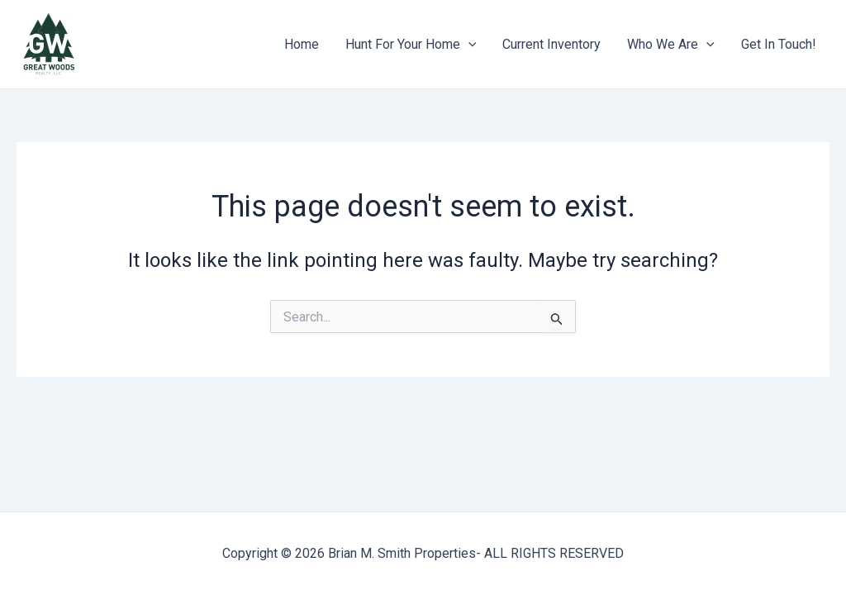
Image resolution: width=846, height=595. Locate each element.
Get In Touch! (778, 44)
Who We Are (671, 45)
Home (301, 44)
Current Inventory (551, 44)
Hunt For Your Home (411, 45)
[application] (468, 45)
